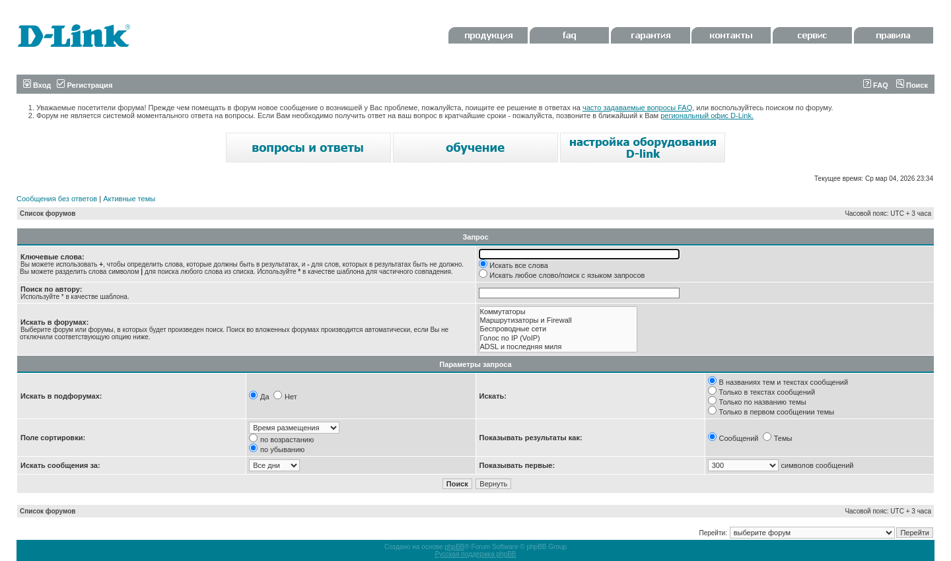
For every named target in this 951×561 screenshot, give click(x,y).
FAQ (875, 85)
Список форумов (48, 213)
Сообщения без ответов (57, 199)
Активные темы (129, 199)
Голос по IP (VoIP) (558, 338)
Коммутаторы (558, 312)
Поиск (912, 85)
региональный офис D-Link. (707, 115)
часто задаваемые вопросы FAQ (637, 108)
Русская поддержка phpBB (475, 554)
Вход (37, 85)
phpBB (454, 546)
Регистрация (84, 85)
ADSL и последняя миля (558, 347)
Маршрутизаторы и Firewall (558, 320)
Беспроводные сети (558, 329)
